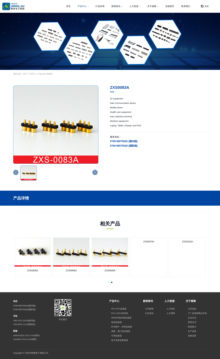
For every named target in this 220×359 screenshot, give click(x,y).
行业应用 (99, 6)
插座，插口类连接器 (120, 331)
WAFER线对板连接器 (121, 317)
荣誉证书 (192, 322)
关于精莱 (152, 6)
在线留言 (169, 6)
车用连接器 (116, 335)
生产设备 (192, 331)
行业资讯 (149, 313)
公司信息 (192, 309)
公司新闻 (149, 309)
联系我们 (185, 6)
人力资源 (134, 6)
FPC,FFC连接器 (118, 309)
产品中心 (83, 6)
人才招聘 (171, 313)
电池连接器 (116, 322)
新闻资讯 (116, 6)
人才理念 (171, 309)
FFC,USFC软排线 (119, 313)
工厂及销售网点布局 (197, 313)
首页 (68, 6)
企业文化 (192, 317)
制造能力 (192, 326)
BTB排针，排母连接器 (121, 326)
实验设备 (192, 335)
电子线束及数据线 (119, 340)
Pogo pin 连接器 (45, 74)
